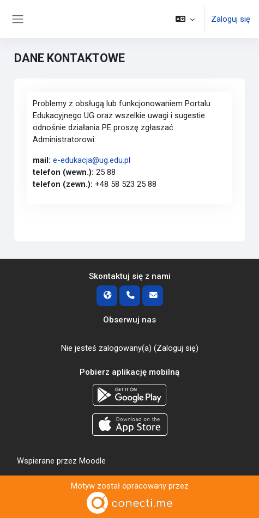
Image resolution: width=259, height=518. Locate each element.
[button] (185, 19)
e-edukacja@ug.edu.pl (91, 160)
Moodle (92, 461)
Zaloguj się (230, 19)
